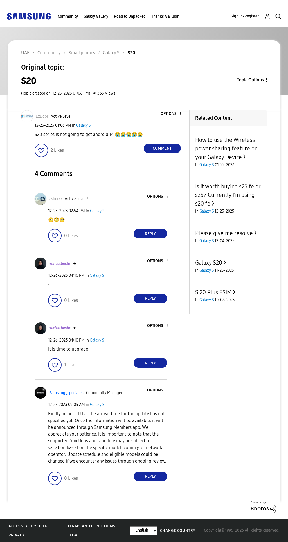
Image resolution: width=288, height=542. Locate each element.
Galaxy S (83, 125)
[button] (171, 114)
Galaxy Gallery (96, 16)
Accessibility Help (28, 526)
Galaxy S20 (208, 262)
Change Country (177, 530)
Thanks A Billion (165, 16)
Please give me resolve (224, 233)
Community (68, 16)
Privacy (16, 535)
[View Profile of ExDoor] (42, 116)
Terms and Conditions (91, 526)
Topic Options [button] (250, 79)
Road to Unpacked (130, 16)
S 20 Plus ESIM (213, 292)
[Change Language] (143, 530)
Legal (74, 535)
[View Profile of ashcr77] (55, 199)
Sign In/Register (245, 16)
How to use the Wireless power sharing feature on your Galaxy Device (226, 148)
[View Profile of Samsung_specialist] (66, 393)
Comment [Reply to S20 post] (162, 148)
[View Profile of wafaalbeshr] (60, 263)
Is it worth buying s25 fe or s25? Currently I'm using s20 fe (227, 195)
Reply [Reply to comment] (150, 233)
